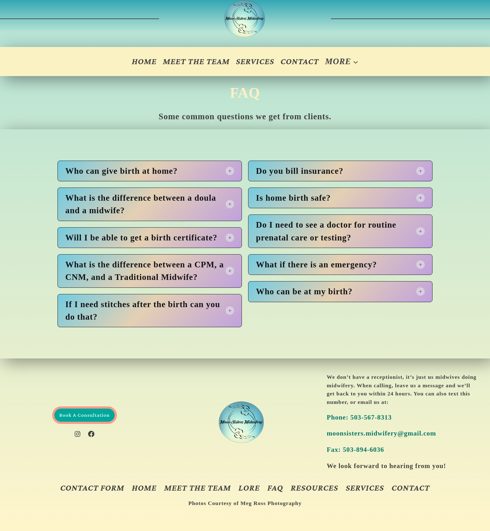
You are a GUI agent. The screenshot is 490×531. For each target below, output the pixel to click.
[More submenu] (341, 61)
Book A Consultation (84, 415)
